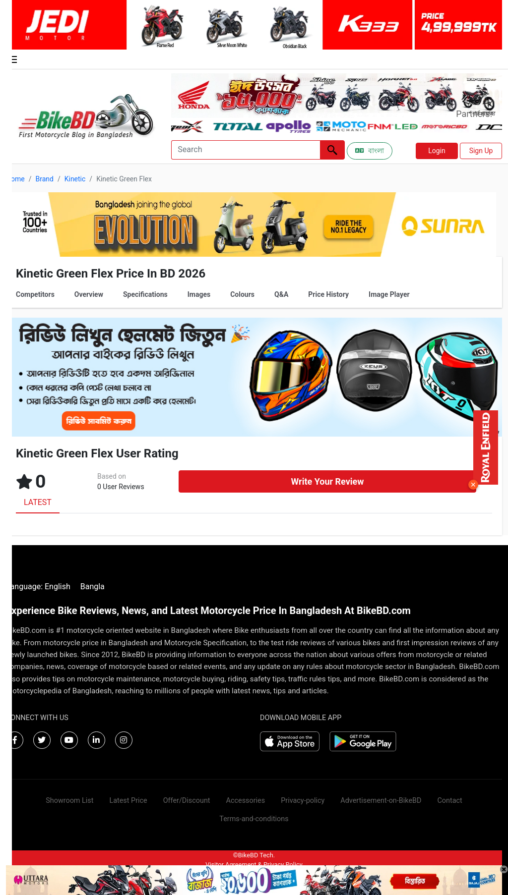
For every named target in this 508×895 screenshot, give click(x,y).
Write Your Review (327, 481)
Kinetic (75, 179)
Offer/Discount (186, 800)
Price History (328, 294)
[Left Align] (332, 150)
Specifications (145, 294)
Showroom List (69, 800)
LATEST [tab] (38, 502)
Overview (88, 294)
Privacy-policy (302, 800)
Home (15, 179)
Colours (242, 294)
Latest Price (128, 800)
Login (436, 151)
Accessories (245, 800)
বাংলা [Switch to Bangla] (369, 151)
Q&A (281, 294)
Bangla (92, 586)
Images (199, 294)
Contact (449, 800)
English (57, 586)
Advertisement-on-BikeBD (380, 800)
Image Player (389, 294)
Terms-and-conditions (253, 819)
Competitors (35, 294)
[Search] (245, 150)
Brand (44, 179)
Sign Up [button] (481, 151)
